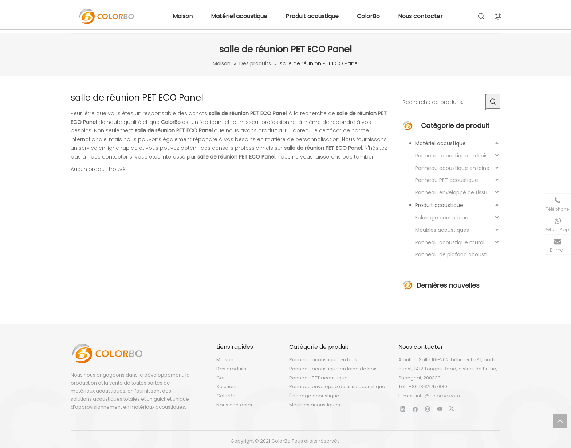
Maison (183, 16)
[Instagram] (427, 408)
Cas (221, 377)
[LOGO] (107, 353)
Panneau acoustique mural (449, 242)
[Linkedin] (402, 408)
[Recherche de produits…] (444, 102)
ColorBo (368, 16)
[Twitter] (452, 408)
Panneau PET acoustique (446, 180)
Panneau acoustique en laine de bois (457, 168)
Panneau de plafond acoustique (456, 254)
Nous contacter (420, 16)
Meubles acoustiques (442, 230)
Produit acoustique (312, 16)
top (560, 421)
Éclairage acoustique (441, 217)
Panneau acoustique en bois (451, 155)
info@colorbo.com (438, 395)
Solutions (227, 386)
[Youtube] (440, 408)
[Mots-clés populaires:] (493, 101)
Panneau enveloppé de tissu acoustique (457, 192)
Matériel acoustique (239, 16)
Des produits (231, 368)
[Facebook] (415, 408)
